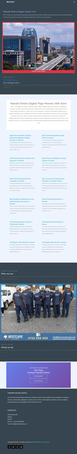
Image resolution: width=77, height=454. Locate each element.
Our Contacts (38, 381)
